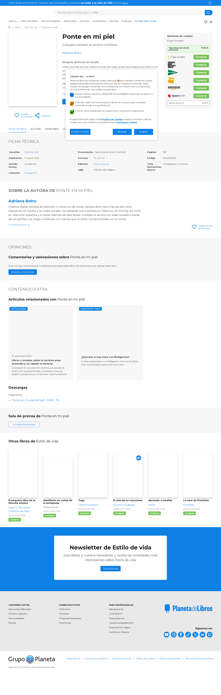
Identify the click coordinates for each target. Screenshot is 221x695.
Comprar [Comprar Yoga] (84, 531)
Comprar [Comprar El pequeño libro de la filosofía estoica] (14, 537)
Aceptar (143, 132)
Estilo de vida (31, 152)
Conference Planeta (119, 650)
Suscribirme (110, 586)
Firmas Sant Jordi (145, 21)
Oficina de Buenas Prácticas (199, 676)
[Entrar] (210, 22)
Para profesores (116, 636)
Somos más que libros (96, 676)
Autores (84, 21)
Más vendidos (29, 21)
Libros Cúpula (101, 164)
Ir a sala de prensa (24, 442)
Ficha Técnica (17, 129)
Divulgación (31, 173)
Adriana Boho (22, 201)
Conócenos (64, 627)
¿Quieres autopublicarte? (121, 641)
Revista (114, 21)
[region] (111, 105)
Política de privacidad (169, 676)
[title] (189, 626)
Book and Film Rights (119, 645)
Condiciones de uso (121, 676)
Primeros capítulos (17, 632)
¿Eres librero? (115, 632)
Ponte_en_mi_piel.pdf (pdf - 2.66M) (35, 418)
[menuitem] (13, 22)
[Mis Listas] (204, 22)
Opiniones (52, 129)
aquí (125, 2)
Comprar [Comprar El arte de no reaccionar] (119, 531)
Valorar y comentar (22, 296)
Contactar (64, 632)
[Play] (138, 476)
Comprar (201, 57)
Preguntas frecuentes (70, 636)
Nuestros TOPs (90, 333)
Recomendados (51, 21)
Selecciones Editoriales (19, 627)
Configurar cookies (127, 122)
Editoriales (70, 21)
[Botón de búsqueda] (209, 12)
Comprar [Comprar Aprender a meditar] (154, 531)
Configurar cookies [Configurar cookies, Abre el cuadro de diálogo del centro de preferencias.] (80, 132)
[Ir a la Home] (9, 27)
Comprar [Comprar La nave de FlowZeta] (189, 531)
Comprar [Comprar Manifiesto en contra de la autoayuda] (49, 533)
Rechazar (122, 132)
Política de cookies (145, 676)
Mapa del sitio (73, 676)
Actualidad (18, 333)
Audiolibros (100, 21)
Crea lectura (65, 641)
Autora (36, 129)
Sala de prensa (116, 627)
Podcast (126, 21)
